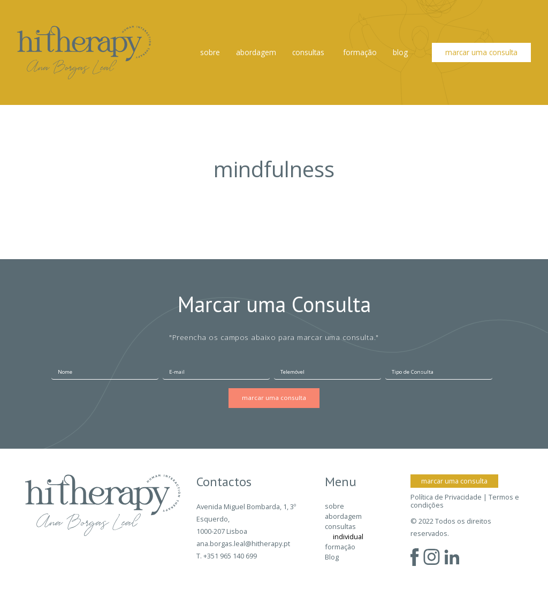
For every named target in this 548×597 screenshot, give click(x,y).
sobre (210, 52)
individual (348, 536)
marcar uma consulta (481, 52)
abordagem (256, 52)
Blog (400, 52)
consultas (308, 52)
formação (360, 52)
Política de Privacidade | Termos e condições (464, 501)
